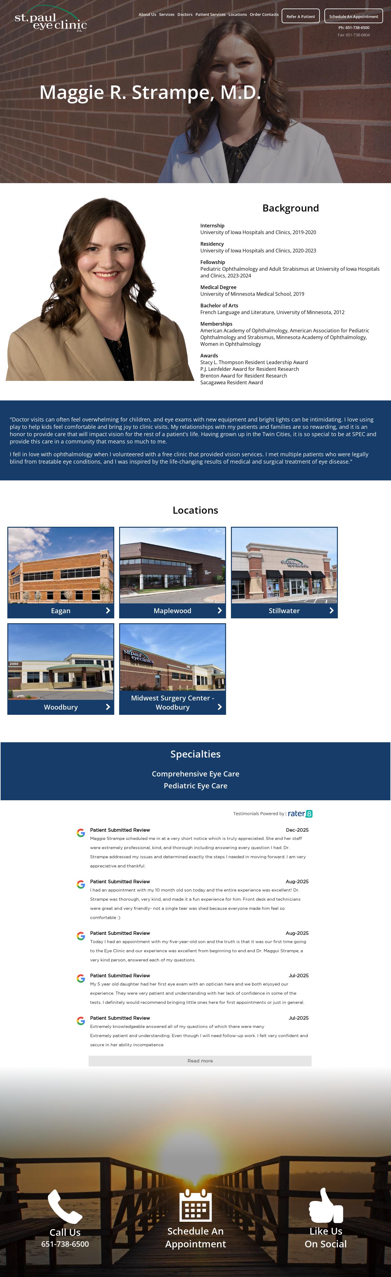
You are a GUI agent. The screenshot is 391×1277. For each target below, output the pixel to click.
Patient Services (210, 14)
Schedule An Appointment (353, 16)
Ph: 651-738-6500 (353, 27)
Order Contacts (264, 14)
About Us (147, 14)
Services (166, 14)
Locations (237, 14)
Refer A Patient (301, 16)
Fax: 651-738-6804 (354, 35)
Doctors (184, 14)
